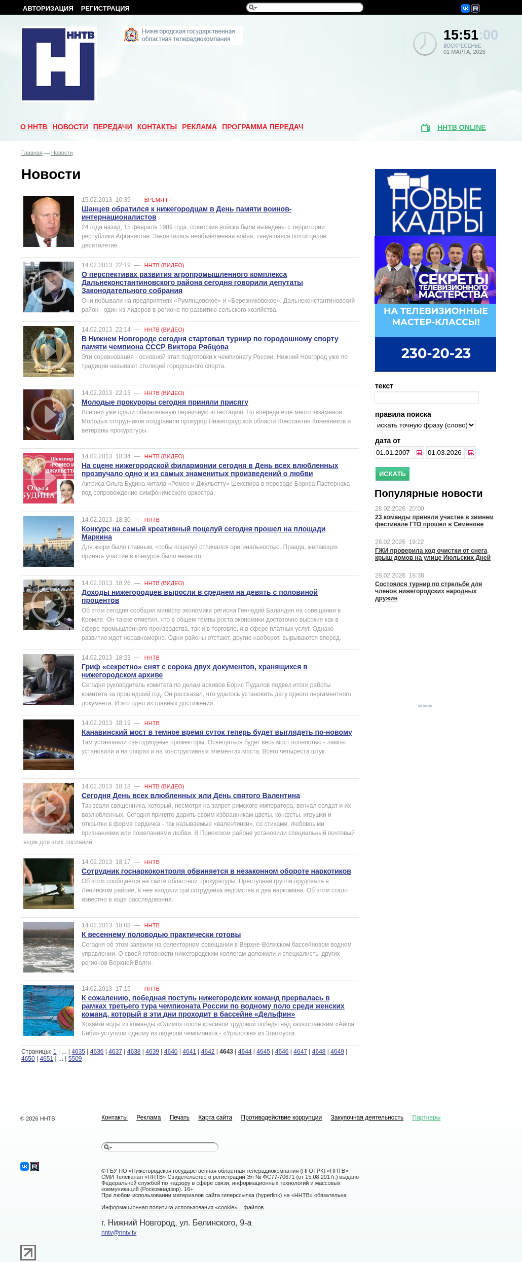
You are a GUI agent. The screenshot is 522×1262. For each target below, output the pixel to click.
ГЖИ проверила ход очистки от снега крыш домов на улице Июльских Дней (433, 554)
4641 (189, 1051)
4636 (97, 1051)
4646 (282, 1051)
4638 (134, 1051)
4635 (78, 1051)
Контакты (157, 127)
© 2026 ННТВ (37, 1118)
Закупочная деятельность (366, 1117)
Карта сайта (215, 1117)
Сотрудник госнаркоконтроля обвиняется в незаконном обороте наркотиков (216, 871)
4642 (208, 1051)
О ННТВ (34, 127)
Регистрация (105, 8)
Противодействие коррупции (281, 1117)
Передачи (112, 127)
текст (384, 386)
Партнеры (427, 1117)
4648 (319, 1051)
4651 (47, 1058)
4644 (245, 1051)
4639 (152, 1051)
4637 (115, 1051)
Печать (180, 1117)
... (420, 452)
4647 (300, 1051)
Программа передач (263, 127)
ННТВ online (461, 127)
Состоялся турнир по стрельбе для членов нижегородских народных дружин (428, 591)
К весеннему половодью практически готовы (161, 934)
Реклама (199, 127)
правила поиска (403, 414)
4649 (337, 1051)
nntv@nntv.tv (118, 1232)
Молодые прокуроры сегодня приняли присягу (165, 402)
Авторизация (48, 8)
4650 (28, 1058)
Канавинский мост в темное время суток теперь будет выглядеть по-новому (217, 732)
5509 (75, 1058)
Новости (70, 127)
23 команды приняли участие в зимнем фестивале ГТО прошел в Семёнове (434, 521)
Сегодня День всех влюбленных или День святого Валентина (191, 795)
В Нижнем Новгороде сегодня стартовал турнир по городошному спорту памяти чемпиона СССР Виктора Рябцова (210, 343)
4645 (263, 1051)
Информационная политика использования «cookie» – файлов (182, 1207)
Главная (32, 153)
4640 (171, 1051)
